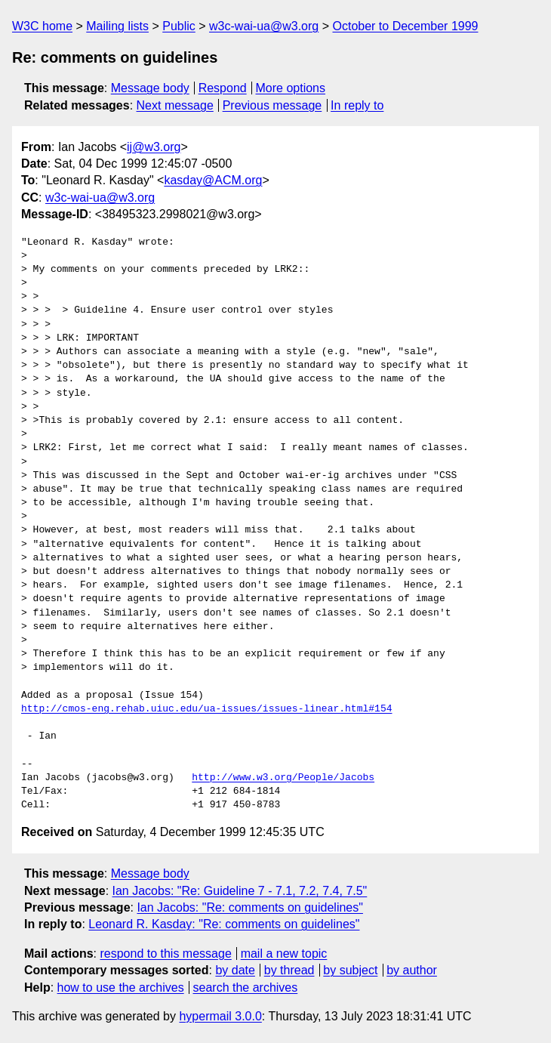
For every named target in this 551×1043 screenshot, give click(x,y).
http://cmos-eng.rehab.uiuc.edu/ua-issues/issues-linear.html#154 (206, 709)
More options (291, 88)
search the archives (245, 987)
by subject (350, 970)
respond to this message (165, 953)
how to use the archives (120, 987)
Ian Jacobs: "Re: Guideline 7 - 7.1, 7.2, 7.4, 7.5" (240, 890)
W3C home (42, 26)
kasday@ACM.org (213, 180)
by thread (289, 970)
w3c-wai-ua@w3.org (264, 26)
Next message (175, 105)
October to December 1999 (405, 26)
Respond (223, 88)
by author (411, 970)
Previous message (272, 105)
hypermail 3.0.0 (220, 1016)
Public (178, 26)
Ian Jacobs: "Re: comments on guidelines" (250, 907)
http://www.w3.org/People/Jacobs (283, 778)
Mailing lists (117, 26)
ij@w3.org (153, 146)
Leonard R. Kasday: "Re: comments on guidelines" (223, 924)
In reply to (357, 105)
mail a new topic (284, 953)
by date (234, 970)
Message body (150, 88)
